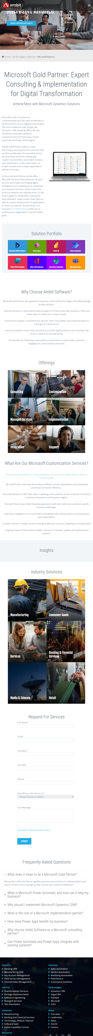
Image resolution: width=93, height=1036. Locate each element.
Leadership (56, 1017)
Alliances (31, 56)
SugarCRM (56, 994)
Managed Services (21, 419)
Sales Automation (59, 968)
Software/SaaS (11, 1023)
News (53, 1020)
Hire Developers (12, 1004)
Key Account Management (17, 975)
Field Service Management (17, 978)
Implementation (58, 419)
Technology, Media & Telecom (19, 1020)
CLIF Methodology (19, 208)
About (51, 1010)
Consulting (16, 392)
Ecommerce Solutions (61, 981)
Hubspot (55, 997)
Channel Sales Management (17, 981)
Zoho (53, 1004)
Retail (52, 698)
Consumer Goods (58, 615)
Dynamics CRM (58, 991)
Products (6, 965)
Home (6, 56)
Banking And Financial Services (19, 1017)
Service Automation (60, 972)
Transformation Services (16, 991)
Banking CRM (10, 968)
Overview (55, 1014)
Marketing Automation (62, 975)
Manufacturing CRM (13, 972)
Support (54, 447)
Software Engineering (14, 997)
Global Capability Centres (16, 1027)
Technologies (19, 56)
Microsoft (55, 1000)
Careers (54, 1027)
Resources (7, 1032)
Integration (17, 447)
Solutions (52, 965)
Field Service (57, 978)
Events (54, 1023)
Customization (57, 392)
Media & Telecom (20, 698)
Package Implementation (16, 994)
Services (15, 656)
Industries (7, 1010)
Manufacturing (19, 615)
